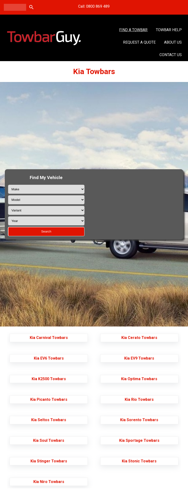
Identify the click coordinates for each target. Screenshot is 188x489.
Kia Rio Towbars (139, 399)
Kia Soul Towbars (48, 440)
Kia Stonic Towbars (139, 461)
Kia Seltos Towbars (48, 420)
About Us (173, 42)
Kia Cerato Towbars (139, 337)
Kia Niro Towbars (48, 481)
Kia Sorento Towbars (139, 420)
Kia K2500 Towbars (49, 379)
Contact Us (170, 54)
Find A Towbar (133, 30)
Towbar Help (169, 30)
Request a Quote (139, 42)
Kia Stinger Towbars (48, 461)
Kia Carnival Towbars (49, 337)
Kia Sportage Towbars (139, 440)
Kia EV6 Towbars (49, 358)
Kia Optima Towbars (139, 379)
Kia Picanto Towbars (48, 399)
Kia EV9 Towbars (139, 358)
